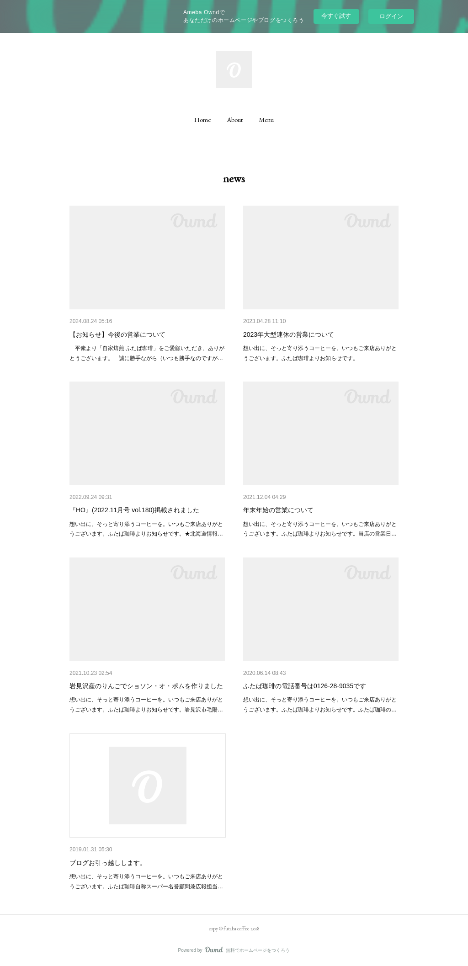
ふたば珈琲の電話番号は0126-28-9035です (304, 686)
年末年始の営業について (278, 510)
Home (202, 120)
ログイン (391, 16)
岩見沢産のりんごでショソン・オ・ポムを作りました (146, 686)
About (235, 120)
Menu (266, 120)
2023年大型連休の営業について (288, 334)
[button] (202, 119)
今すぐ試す (336, 15)
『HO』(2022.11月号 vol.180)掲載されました (134, 510)
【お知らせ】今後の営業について (117, 334)
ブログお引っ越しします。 (107, 862)
